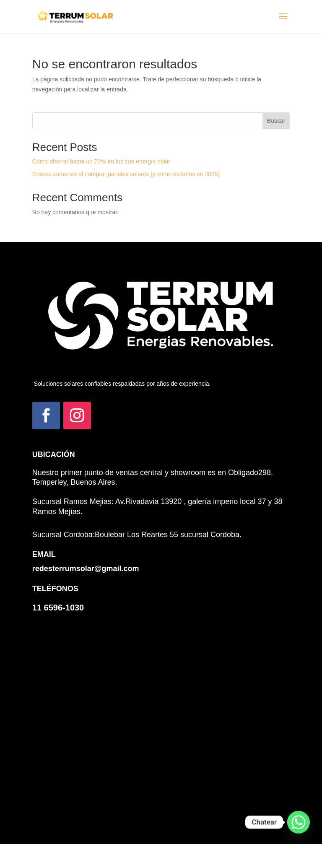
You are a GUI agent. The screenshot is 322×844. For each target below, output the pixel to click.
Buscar (276, 120)
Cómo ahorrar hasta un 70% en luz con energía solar (101, 161)
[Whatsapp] (298, 822)
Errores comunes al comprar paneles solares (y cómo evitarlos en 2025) (126, 174)
